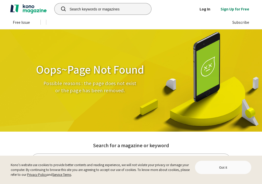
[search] (60, 9)
